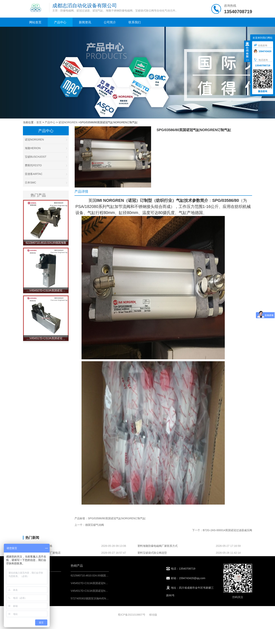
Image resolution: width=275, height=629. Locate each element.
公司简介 (110, 22)
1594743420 (262, 51)
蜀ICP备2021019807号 (131, 614)
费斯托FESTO (46, 165)
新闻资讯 (85, 22)
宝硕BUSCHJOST (46, 156)
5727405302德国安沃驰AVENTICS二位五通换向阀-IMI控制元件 (108, 598)
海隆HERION (46, 148)
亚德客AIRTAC (46, 173)
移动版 (153, 614)
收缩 (247, 52)
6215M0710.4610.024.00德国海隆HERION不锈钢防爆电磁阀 (107, 575)
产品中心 (60, 22)
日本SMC (46, 182)
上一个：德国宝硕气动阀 (89, 524)
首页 (39, 122)
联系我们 (135, 22)
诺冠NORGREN (68, 122)
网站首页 (35, 22)
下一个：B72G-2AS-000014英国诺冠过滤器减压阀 (222, 530)
